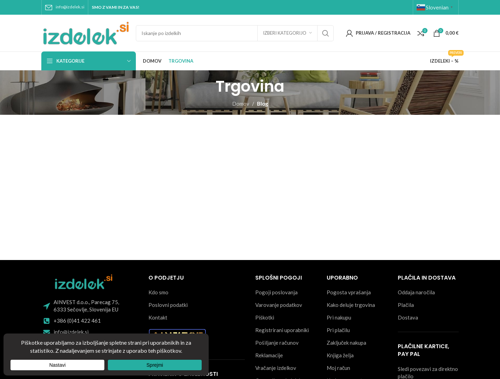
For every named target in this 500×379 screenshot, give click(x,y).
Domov (240, 103)
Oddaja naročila (416, 292)
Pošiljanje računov (277, 342)
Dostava (408, 317)
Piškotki (264, 317)
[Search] (235, 33)
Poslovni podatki (168, 305)
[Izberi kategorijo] (287, 33)
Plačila (406, 305)
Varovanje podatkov (278, 305)
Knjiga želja (340, 355)
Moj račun (338, 368)
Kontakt (157, 317)
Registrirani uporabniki (282, 330)
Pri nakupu (339, 317)
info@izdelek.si (70, 6)
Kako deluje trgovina (351, 305)
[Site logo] (85, 32)
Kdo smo (158, 292)
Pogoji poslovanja (276, 292)
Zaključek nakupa (347, 342)
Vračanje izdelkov (275, 368)
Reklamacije (269, 355)
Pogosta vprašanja (349, 292)
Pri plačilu (338, 330)
